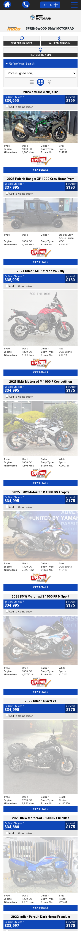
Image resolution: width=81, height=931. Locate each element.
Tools (50, 5)
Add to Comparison (21, 106)
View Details (40, 169)
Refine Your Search (20, 63)
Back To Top (40, 821)
